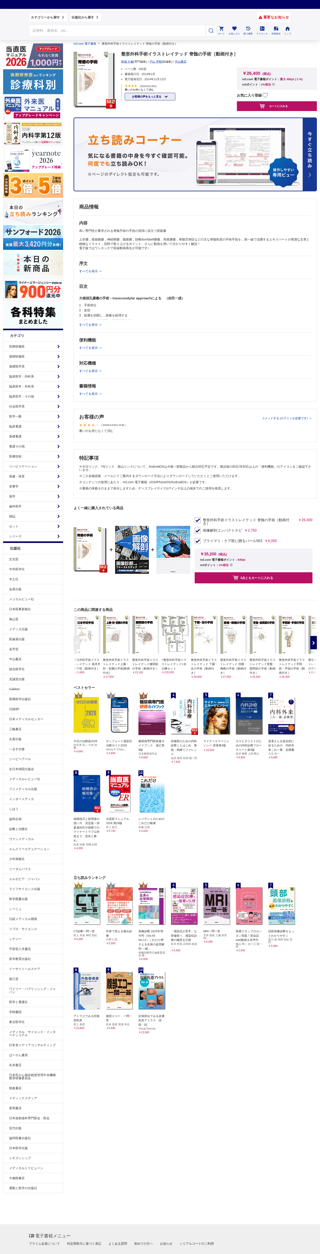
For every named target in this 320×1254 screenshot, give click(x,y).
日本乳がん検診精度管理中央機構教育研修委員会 (32, 1076)
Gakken (14, 689)
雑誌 (12, 516)
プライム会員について (44, 1243)
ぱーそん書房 (18, 1055)
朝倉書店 (15, 1088)
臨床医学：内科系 (21, 376)
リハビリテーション (23, 466)
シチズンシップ (20, 1158)
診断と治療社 (18, 829)
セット (13, 526)
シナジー (15, 939)
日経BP (14, 709)
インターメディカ (21, 799)
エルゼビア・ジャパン (24, 879)
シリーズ (15, 536)
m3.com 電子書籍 (85, 43)
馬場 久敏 (127, 61)
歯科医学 (15, 506)
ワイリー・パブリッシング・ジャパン (32, 990)
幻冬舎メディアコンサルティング (32, 1045)
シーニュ (15, 909)
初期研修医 (17, 346)
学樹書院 (15, 1012)
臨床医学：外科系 (21, 386)
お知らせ (166, 1243)
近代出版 (15, 1128)
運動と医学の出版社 (23, 1188)
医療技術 (15, 456)
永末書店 (15, 1065)
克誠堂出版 (17, 679)
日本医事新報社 (20, 609)
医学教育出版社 (20, 959)
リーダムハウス (20, 869)
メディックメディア (23, 1098)
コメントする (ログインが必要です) (285, 418)
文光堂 (13, 559)
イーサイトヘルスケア (24, 969)
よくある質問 (117, 1243)
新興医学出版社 (20, 699)
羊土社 (13, 579)
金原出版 (15, 589)
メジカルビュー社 (21, 599)
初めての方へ (143, 1243)
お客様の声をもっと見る (147, 96)
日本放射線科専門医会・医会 (29, 1118)
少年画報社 (17, 859)
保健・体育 (17, 476)
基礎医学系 (17, 366)
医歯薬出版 (17, 639)
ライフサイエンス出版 (24, 889)
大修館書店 (17, 1178)
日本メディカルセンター (26, 719)
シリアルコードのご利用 (197, 1243)
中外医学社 (17, 569)
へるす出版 (17, 749)
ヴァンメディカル (21, 839)
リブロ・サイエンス (23, 929)
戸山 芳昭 (155, 61)
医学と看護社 (18, 1002)
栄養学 (13, 486)
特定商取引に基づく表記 (84, 1243)
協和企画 (15, 819)
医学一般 (15, 416)
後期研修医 (17, 356)
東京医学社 (17, 1022)
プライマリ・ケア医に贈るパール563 (232, 541)
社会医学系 (17, 406)
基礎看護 (15, 436)
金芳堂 (13, 649)
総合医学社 (17, 669)
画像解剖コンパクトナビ (222, 530)
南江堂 (13, 979)
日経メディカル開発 (23, 919)
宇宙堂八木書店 (20, 949)
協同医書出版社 (20, 1138)
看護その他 (17, 446)
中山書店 (15, 659)
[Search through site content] (117, 30)
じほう (13, 809)
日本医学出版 (18, 1148)
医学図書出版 (18, 899)
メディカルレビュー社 (24, 779)
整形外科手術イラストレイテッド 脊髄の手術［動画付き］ (246, 521)
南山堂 (13, 619)
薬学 (12, 496)
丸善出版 (15, 739)
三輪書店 (15, 729)
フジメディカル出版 (23, 789)
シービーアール (20, 759)
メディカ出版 (18, 629)
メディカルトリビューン (26, 1168)
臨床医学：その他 (21, 396)
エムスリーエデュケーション (29, 849)
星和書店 (15, 1108)
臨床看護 (15, 426)
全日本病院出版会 (21, 769)
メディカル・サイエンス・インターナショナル (32, 1033)
